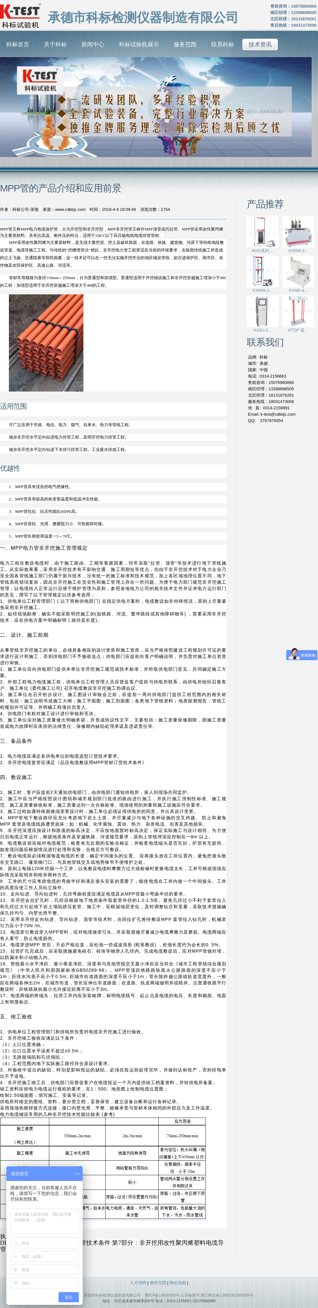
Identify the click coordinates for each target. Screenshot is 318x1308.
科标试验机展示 (139, 44)
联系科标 (222, 44)
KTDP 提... (298, 330)
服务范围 (185, 44)
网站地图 (177, 1282)
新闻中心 (92, 44)
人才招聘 (138, 1282)
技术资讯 (260, 44)
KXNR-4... (298, 290)
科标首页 (17, 44)
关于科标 (55, 44)
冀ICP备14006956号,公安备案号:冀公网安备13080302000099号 (199, 1295)
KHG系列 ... (263, 250)
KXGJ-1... (263, 330)
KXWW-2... (262, 290)
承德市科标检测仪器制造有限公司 (112, 1295)
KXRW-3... (298, 250)
